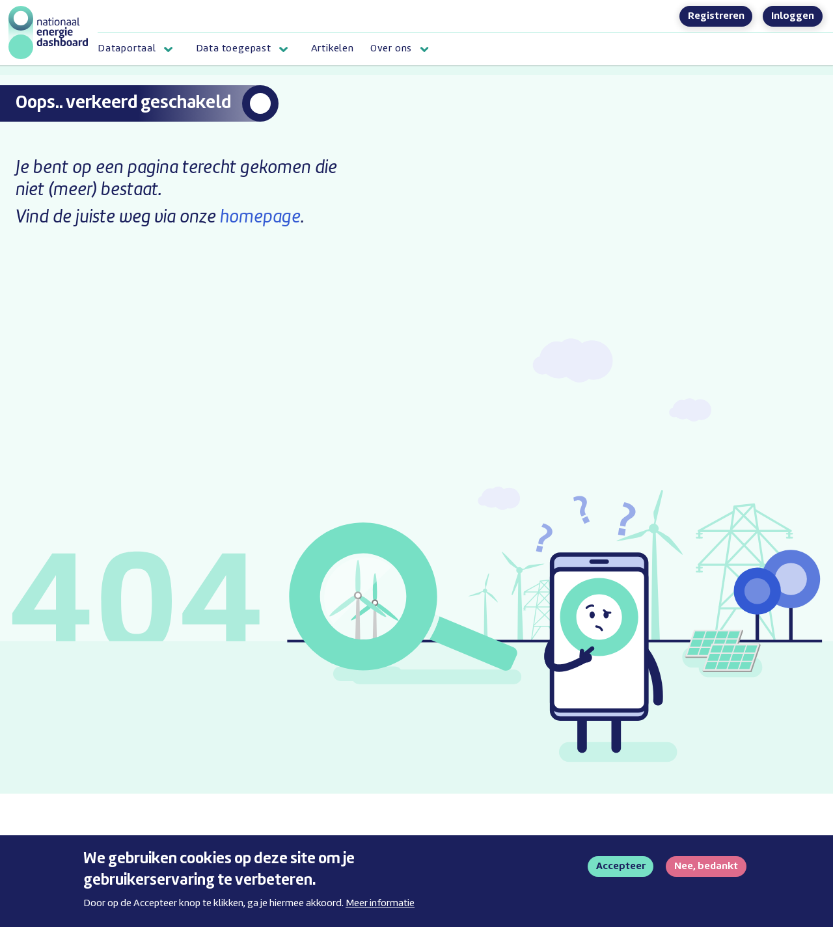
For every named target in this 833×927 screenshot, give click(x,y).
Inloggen (792, 16)
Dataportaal (127, 49)
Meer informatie (380, 909)
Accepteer (621, 872)
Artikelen (332, 49)
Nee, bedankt (706, 872)
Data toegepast (233, 49)
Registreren (716, 16)
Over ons (391, 49)
